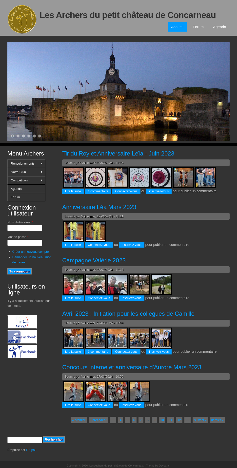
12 (179, 420)
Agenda (219, 27)
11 (170, 420)
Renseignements (25, 164)
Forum (198, 27)
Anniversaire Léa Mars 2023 (99, 207)
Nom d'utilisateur (20, 222)
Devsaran (164, 465)
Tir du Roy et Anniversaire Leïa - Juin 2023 (118, 153)
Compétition (25, 180)
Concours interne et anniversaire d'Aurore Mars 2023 (131, 367)
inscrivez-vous (159, 191)
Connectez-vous (126, 191)
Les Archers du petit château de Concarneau (128, 15)
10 (162, 420)
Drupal (31, 450)
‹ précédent (98, 420)
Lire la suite (74, 191)
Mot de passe (17, 237)
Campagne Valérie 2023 (94, 260)
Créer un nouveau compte (30, 252)
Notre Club (25, 172)
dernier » (217, 420)
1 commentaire (98, 191)
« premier (78, 420)
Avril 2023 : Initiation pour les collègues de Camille (128, 313)
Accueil (177, 27)
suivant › (200, 420)
